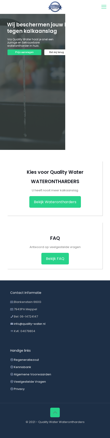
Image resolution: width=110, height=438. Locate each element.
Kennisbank (22, 367)
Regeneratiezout (26, 360)
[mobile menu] (104, 7)
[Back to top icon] (55, 412)
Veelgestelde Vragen (30, 381)
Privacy (19, 389)
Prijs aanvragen (24, 52)
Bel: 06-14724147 (26, 316)
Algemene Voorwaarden (32, 374)
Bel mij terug (56, 52)
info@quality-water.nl (29, 324)
